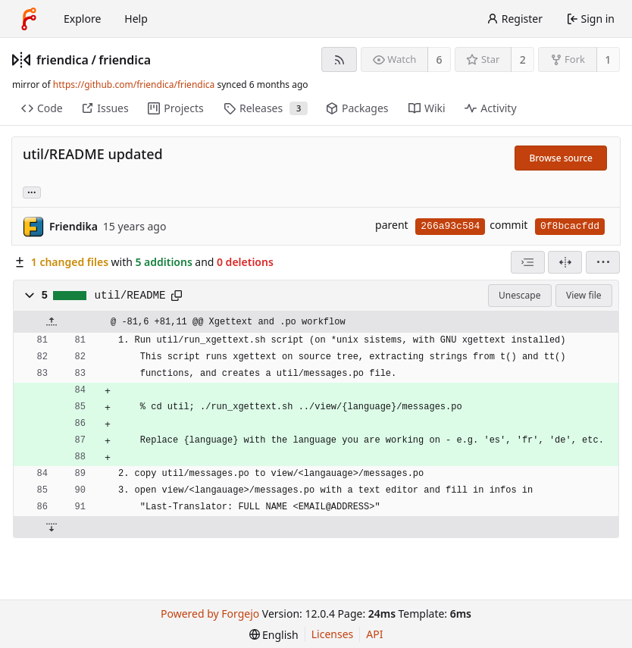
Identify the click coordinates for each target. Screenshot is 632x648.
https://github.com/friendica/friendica (133, 84)
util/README (130, 296)
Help (136, 18)
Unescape (519, 295)
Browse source (561, 158)
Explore (82, 18)
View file (583, 295)
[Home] (29, 19)
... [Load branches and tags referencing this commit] (31, 191)
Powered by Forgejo (210, 613)
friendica (62, 59)
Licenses (332, 634)
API (374, 634)
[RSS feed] (339, 59)
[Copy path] (176, 295)
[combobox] (528, 262)
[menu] (603, 262)
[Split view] (565, 262)
